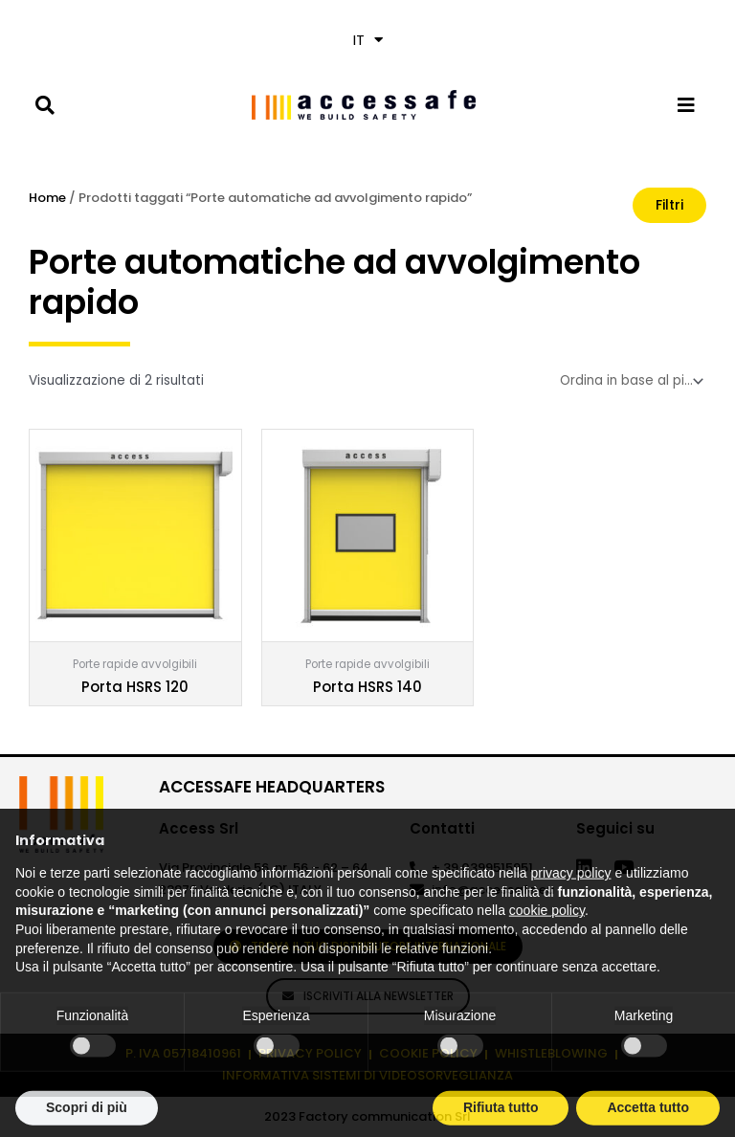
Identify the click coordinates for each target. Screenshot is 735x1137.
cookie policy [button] (547, 945)
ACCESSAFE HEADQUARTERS (272, 786)
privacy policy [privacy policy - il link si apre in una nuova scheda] (571, 908)
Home (47, 198)
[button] (44, 105)
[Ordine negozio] (629, 381)
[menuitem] (367, 39)
